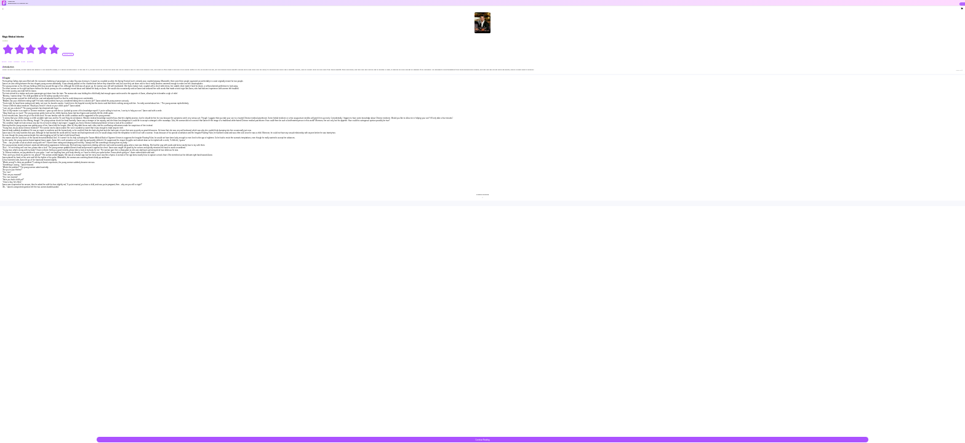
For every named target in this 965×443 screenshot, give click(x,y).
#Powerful (30, 62)
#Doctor (4, 62)
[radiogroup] (31, 49)
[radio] (8, 49)
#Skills (10, 62)
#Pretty (23, 62)
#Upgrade (17, 62)
